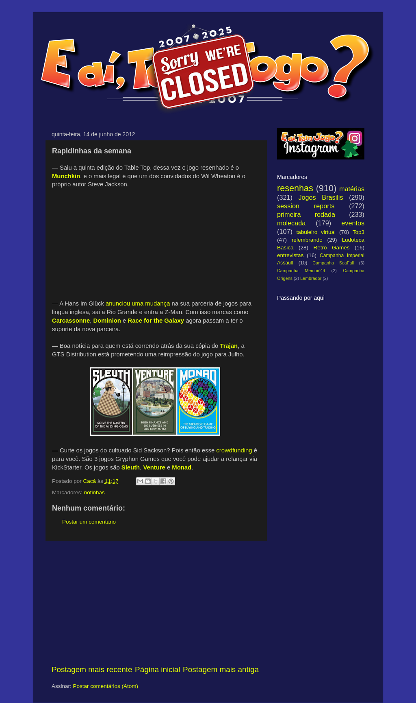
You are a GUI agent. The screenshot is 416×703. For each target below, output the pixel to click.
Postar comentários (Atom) (106, 686)
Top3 (358, 232)
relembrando (307, 240)
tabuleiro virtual (316, 232)
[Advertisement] (155, 602)
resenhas (295, 188)
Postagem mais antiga (221, 669)
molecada (291, 223)
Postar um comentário (89, 522)
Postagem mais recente (92, 669)
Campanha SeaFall (333, 262)
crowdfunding (234, 450)
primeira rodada (306, 214)
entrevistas (290, 255)
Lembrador (310, 278)
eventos (352, 223)
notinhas (94, 492)
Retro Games (331, 248)
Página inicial (157, 669)
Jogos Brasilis (320, 197)
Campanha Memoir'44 (301, 270)
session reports (305, 206)
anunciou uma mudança (138, 303)
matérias (351, 188)
